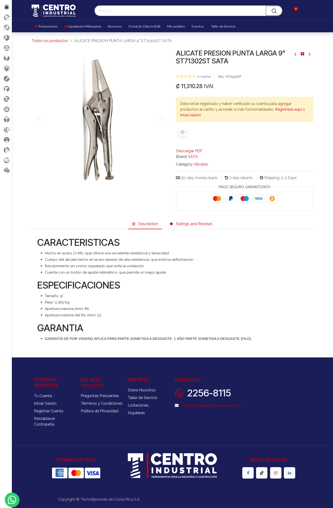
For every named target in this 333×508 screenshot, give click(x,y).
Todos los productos (50, 40)
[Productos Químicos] (6, 140)
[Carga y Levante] (6, 58)
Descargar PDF (189, 151)
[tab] (145, 224)
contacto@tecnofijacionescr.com (212, 405)
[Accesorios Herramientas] (6, 48)
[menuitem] (48, 26)
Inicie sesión (190, 115)
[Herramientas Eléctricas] (6, 78)
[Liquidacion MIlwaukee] (6, 27)
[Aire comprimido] (6, 38)
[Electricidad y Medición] (6, 109)
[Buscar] (274, 10)
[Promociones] (6, 17)
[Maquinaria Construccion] (6, 170)
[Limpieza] (6, 129)
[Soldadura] (6, 160)
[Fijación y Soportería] (6, 119)
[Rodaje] (6, 150)
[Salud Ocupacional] (6, 99)
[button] (182, 132)
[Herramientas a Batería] (6, 89)
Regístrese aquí (288, 109)
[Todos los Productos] (6, 7)
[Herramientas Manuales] (6, 68)
